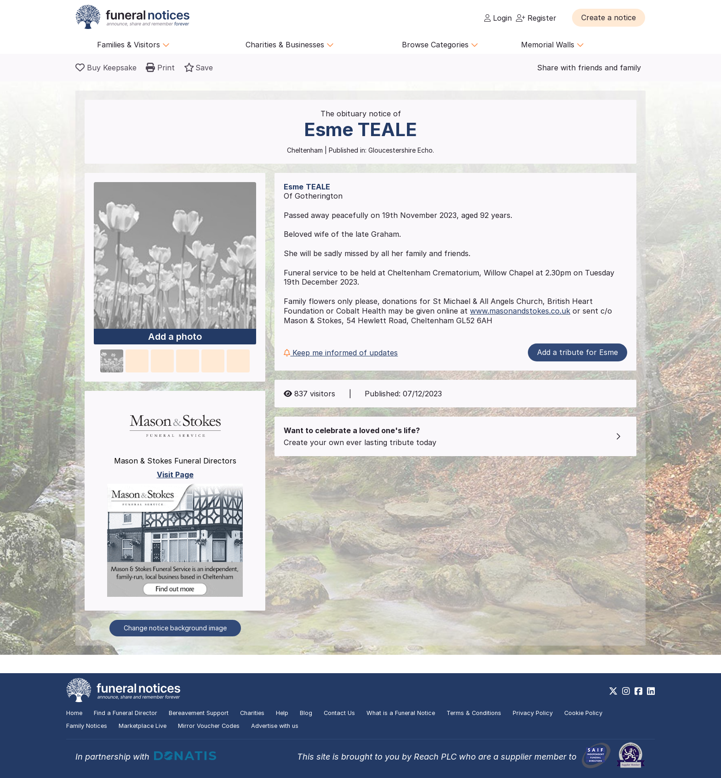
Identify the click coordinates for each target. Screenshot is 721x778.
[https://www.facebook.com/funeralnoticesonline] (638, 691)
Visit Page (175, 474)
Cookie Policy (583, 712)
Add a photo (175, 337)
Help (282, 712)
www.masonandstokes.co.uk (520, 310)
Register (536, 18)
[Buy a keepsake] (106, 67)
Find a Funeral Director (125, 712)
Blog (306, 712)
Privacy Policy (533, 712)
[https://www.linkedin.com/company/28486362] (651, 691)
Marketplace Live (142, 725)
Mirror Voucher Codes (209, 725)
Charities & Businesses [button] (290, 44)
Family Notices (86, 725)
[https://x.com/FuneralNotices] (613, 691)
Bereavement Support (199, 712)
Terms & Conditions (473, 712)
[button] (608, 17)
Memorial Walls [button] (552, 44)
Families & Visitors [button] (133, 44)
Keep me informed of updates (341, 352)
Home (74, 712)
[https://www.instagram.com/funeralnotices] (626, 691)
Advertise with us (274, 725)
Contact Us (339, 712)
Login (498, 18)
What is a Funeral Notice (400, 712)
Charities (252, 712)
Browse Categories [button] (440, 44)
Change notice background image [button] (175, 628)
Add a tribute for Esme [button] (577, 352)
